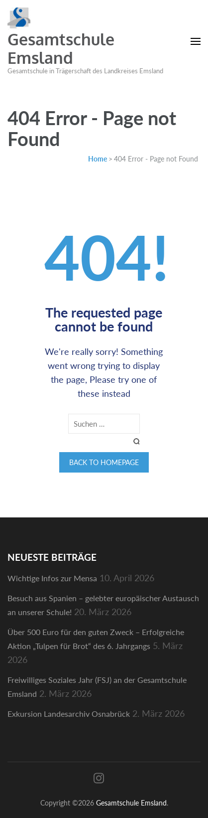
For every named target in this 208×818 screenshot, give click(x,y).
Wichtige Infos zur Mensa (52, 578)
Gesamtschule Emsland (60, 48)
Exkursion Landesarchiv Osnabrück (68, 713)
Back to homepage (104, 462)
